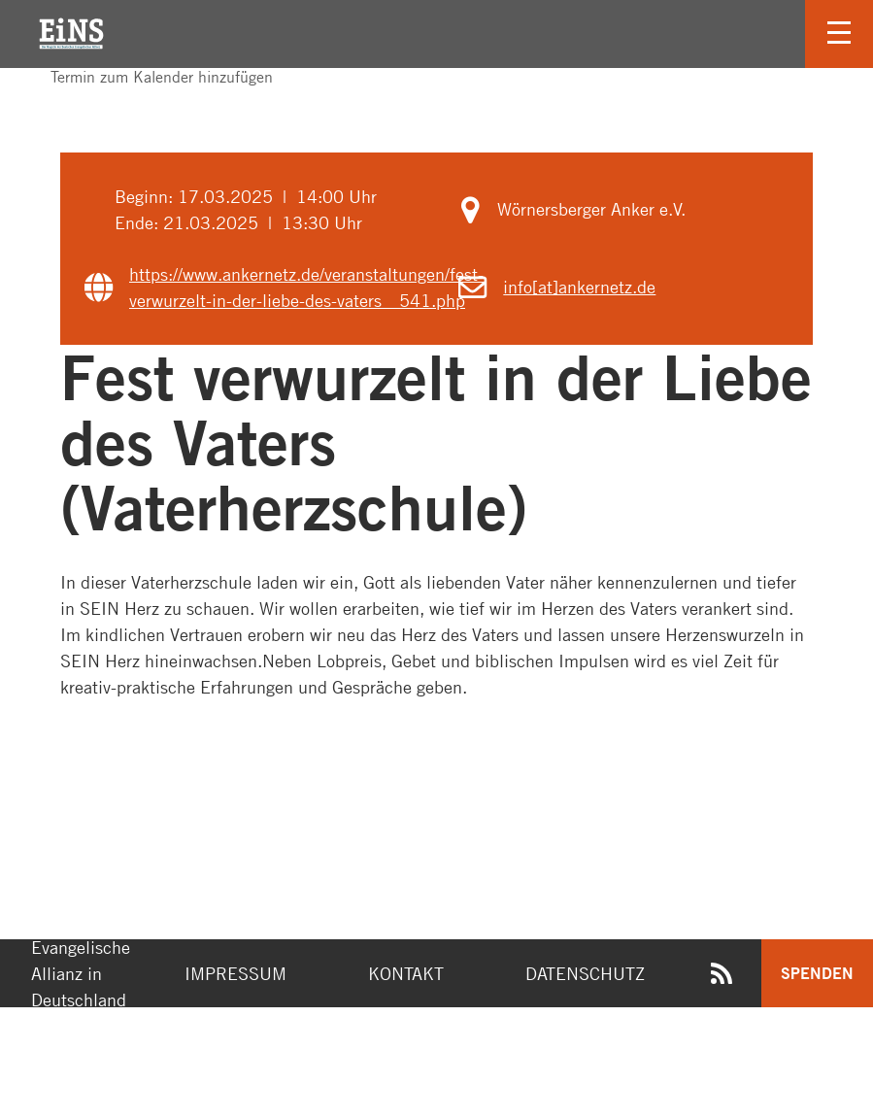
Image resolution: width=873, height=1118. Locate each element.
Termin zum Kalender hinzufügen (152, 76)
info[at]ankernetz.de (579, 286)
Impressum (235, 973)
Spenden (817, 973)
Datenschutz (585, 973)
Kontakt (406, 973)
